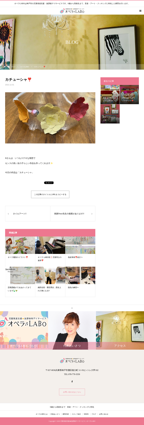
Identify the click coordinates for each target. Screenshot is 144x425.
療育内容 (66, 414)
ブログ (93, 414)
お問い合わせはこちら (72, 392)
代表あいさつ (55, 414)
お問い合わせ (103, 414)
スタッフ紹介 (76, 414)
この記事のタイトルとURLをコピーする (50, 194)
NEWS (86, 414)
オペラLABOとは (42, 414)
